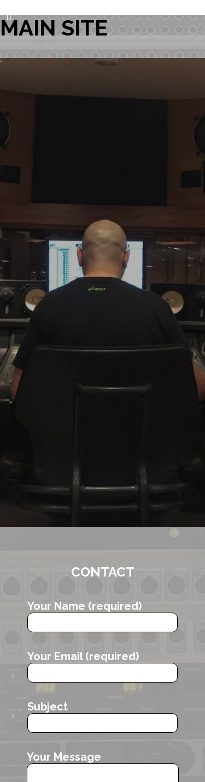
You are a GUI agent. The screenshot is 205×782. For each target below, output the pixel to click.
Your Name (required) (102, 615)
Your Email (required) (102, 666)
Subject (102, 716)
